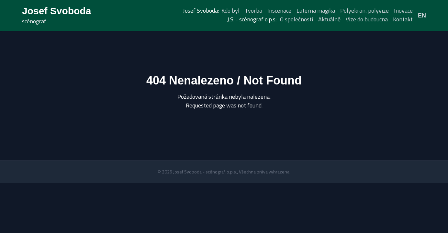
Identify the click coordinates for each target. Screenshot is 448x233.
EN (422, 15)
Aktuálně (329, 19)
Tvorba (253, 10)
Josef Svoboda (56, 11)
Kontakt (403, 19)
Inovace (403, 10)
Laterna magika (316, 10)
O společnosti (296, 19)
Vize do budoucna (367, 19)
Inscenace (279, 10)
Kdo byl (230, 10)
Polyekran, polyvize (364, 10)
